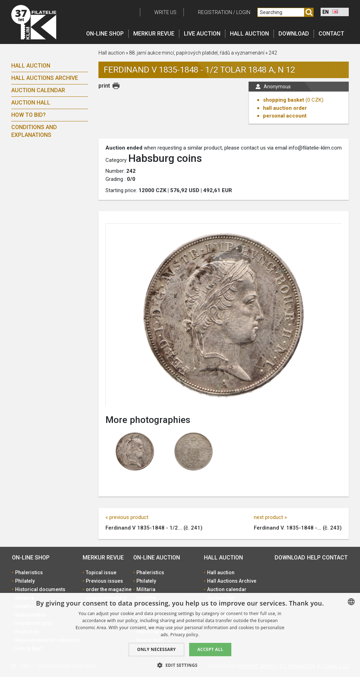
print (104, 85)
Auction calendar (38, 90)
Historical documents (40, 589)
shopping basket (283, 100)
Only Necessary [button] (156, 649)
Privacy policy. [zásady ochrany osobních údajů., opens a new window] (184, 635)
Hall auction (249, 33)
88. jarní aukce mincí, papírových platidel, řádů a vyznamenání (196, 53)
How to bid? (28, 115)
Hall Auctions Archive (44, 78)
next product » (270, 517)
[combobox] (351, 601)
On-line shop (105, 33)
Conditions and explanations (34, 131)
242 (273, 53)
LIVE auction (202, 33)
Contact (331, 33)
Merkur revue (153, 33)
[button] (180, 665)
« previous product (126, 517)
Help (314, 557)
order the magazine (108, 589)
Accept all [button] (210, 649)
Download (293, 33)
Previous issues (104, 581)
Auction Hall (30, 102)
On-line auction (156, 557)
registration (215, 12)
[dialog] (180, 635)
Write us (165, 12)
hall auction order (285, 108)
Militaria (145, 589)
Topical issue (101, 572)
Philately (25, 581)
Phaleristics (29, 572)
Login (243, 12)
